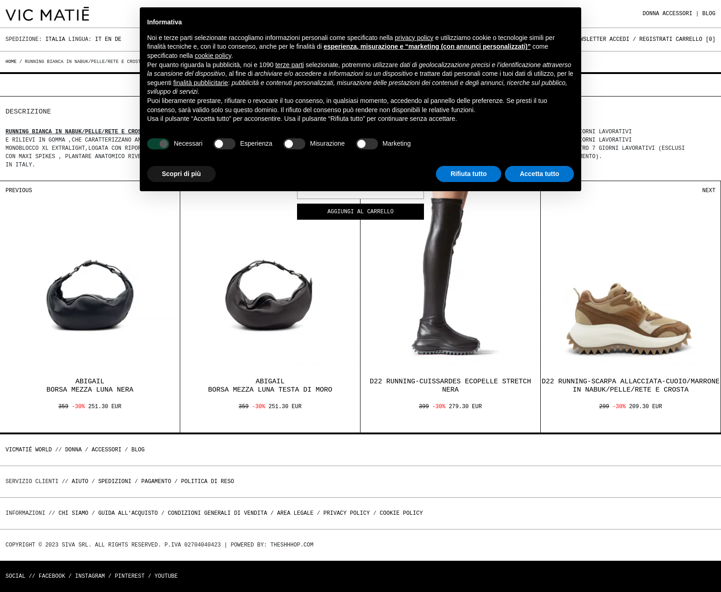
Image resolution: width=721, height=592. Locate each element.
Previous (19, 190)
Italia (55, 39)
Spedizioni (115, 481)
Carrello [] (695, 39)
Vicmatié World (29, 450)
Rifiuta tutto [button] (469, 173)
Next (708, 190)
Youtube (165, 576)
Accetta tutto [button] (539, 173)
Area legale (295, 513)
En (108, 39)
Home (12, 61)
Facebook (52, 576)
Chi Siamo (73, 513)
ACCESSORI (677, 13)
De (118, 39)
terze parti (289, 64)
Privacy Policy (346, 513)
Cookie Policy (401, 513)
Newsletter (589, 39)
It (98, 39)
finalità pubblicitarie (200, 82)
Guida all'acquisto (128, 513)
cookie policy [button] (213, 55)
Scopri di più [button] (181, 173)
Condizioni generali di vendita (217, 513)
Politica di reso (207, 481)
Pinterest (130, 576)
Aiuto (80, 481)
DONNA (651, 13)
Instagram (90, 576)
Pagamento (156, 481)
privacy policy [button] (414, 37)
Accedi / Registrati (641, 39)
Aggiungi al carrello (360, 212)
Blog (708, 13)
